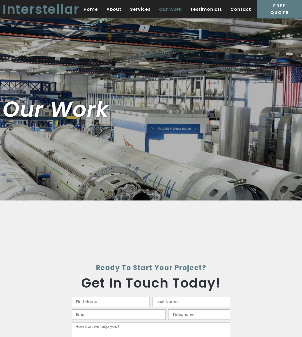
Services (140, 9)
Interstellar (40, 9)
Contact (240, 9)
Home (91, 9)
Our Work (170, 9)
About (114, 9)
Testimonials (206, 9)
